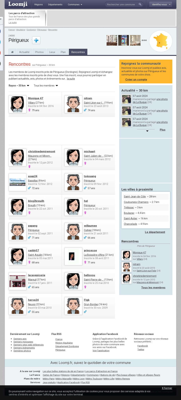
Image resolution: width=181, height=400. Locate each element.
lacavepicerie (36, 275)
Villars (31, 102)
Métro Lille (109, 378)
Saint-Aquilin (35, 254)
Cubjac (88, 230)
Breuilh (32, 205)
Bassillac (33, 180)
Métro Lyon (78, 378)
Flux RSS (56, 334)
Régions (65, 375)
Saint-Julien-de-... (94, 155)
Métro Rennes (123, 378)
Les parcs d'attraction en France (101, 371)
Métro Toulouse (94, 378)
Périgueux (42, 30)
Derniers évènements (24, 347)
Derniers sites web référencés (29, 344)
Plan (63, 52)
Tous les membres (153, 287)
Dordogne (31, 30)
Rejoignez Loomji (88, 72)
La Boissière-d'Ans (94, 254)
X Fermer (167, 388)
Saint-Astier (130, 218)
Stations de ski (107, 375)
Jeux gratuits (49, 382)
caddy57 (33, 250)
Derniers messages (23, 341)
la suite (71, 78)
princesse (90, 250)
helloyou (89, 275)
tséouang (90, 176)
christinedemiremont (41, 151)
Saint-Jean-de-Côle (135, 196)
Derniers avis (20, 338)
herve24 (33, 300)
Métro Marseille (64, 378)
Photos (39, 52)
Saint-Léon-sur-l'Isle (146, 270)
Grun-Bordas (91, 304)
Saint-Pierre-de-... (94, 279)
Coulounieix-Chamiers (136, 202)
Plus (162, 129)
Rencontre (52, 30)
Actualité (24, 52)
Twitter (141, 349)
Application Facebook (68, 382)
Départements (78, 375)
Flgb (86, 300)
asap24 (32, 176)
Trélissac (129, 207)
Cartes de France (51, 375)
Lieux (52, 52)
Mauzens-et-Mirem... (39, 155)
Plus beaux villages (126, 375)
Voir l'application (101, 350)
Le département (155, 232)
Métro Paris (48, 378)
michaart (89, 151)
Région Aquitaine (64, 342)
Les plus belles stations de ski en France (63, 371)
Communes (93, 375)
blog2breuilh (36, 201)
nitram (88, 98)
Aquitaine (20, 30)
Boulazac (129, 213)
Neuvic (32, 304)
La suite (13, 22)
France (11, 30)
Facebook (143, 345)
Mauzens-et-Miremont (148, 282)
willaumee (90, 225)
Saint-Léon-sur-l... (94, 102)
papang (32, 225)
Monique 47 (35, 98)
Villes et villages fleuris (148, 375)
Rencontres (78, 52)
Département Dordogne (67, 346)
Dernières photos (22, 350)
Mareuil (32, 279)
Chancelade (130, 224)
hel (86, 201)
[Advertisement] (111, 18)
